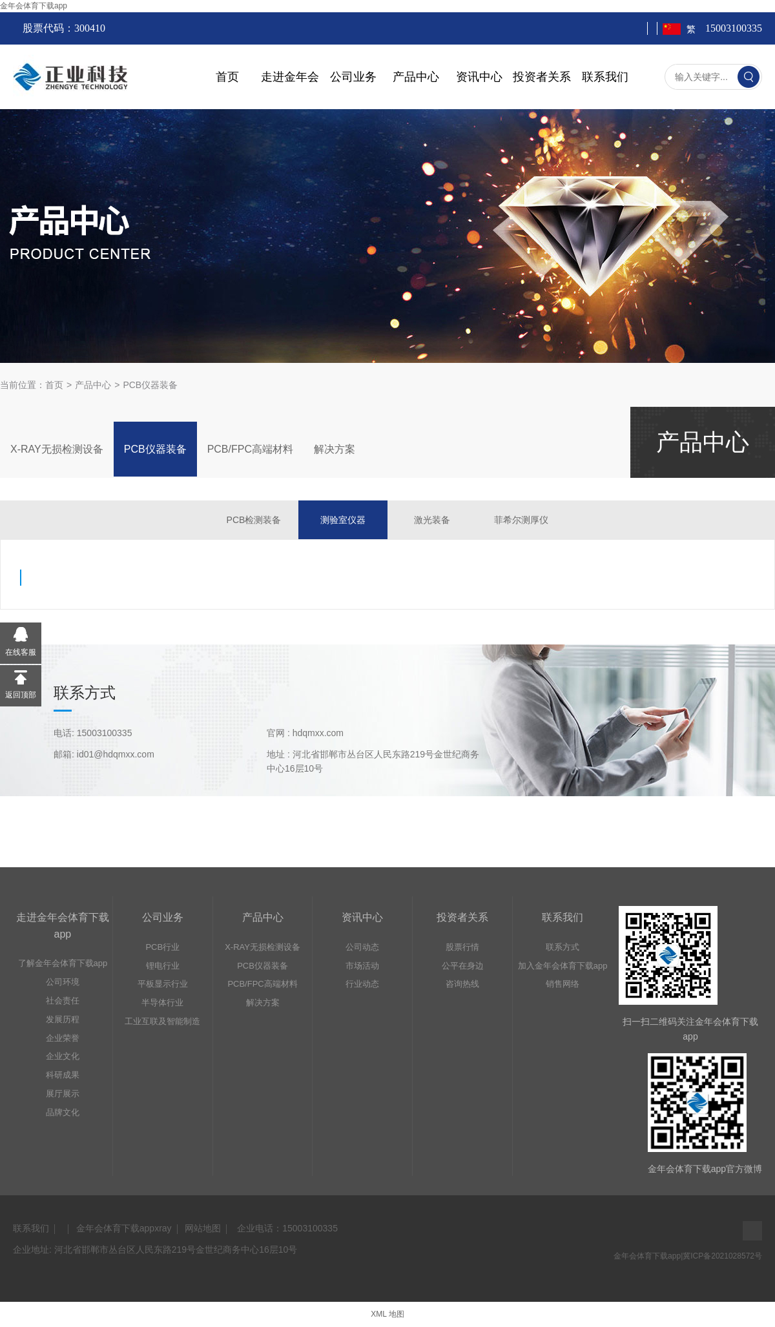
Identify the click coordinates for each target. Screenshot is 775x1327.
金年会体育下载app (33, 5)
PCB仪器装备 (150, 385)
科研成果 (62, 1075)
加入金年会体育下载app (563, 966)
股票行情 (462, 947)
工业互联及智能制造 (162, 1021)
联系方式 (562, 947)
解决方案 (334, 449)
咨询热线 (462, 984)
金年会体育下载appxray (124, 1228)
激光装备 (432, 520)
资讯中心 (479, 76)
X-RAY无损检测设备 (56, 449)
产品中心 (416, 76)
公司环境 (62, 982)
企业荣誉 (62, 1038)
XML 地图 (387, 1314)
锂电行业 (163, 966)
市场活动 (362, 966)
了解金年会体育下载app (63, 963)
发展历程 (62, 1019)
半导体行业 (162, 1002)
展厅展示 (62, 1093)
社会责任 (62, 1000)
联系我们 (605, 76)
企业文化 (62, 1056)
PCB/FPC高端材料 (250, 449)
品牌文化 (62, 1112)
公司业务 (353, 76)
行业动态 (362, 984)
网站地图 (203, 1228)
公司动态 (362, 947)
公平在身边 (463, 966)
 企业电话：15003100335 (286, 1228)
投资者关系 (542, 76)
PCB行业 (162, 947)
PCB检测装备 (254, 520)
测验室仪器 (343, 520)
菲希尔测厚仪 (521, 520)
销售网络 (562, 984)
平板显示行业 (163, 984)
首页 (227, 76)
